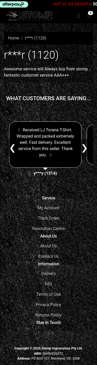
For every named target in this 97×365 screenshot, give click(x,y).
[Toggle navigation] (78, 15)
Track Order (48, 218)
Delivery (48, 273)
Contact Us (48, 256)
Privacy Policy (48, 304)
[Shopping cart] (88, 16)
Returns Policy (48, 315)
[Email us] (45, 333)
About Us (48, 246)
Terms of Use (48, 294)
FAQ (48, 283)
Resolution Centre (48, 228)
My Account (48, 207)
